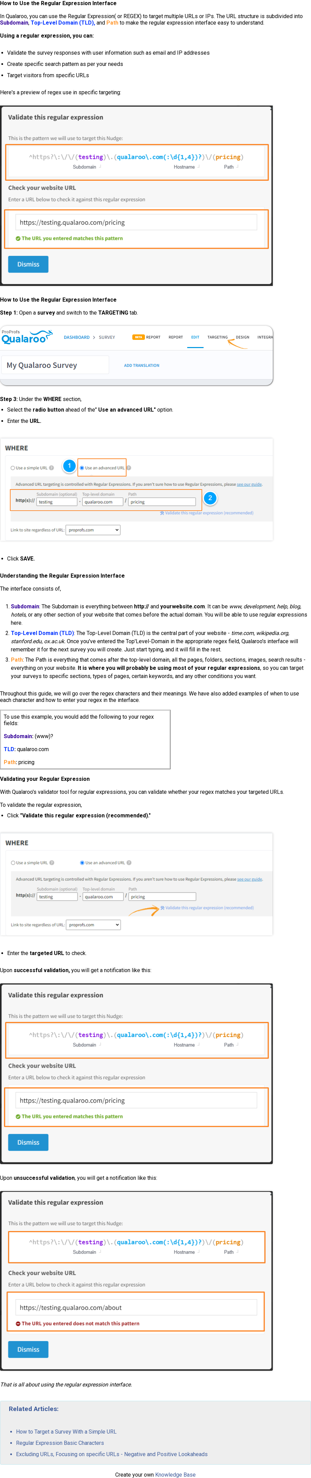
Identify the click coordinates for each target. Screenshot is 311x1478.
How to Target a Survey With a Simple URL (66, 1431)
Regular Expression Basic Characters (60, 1443)
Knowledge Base (175, 1475)
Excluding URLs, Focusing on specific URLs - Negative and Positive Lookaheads (112, 1454)
